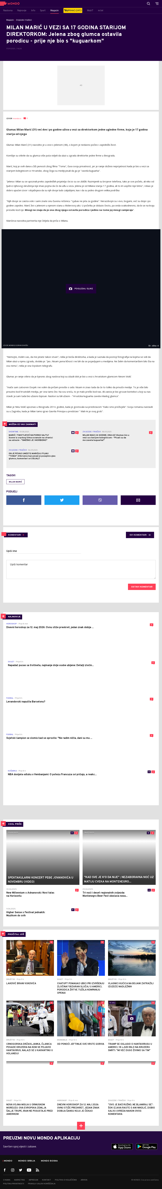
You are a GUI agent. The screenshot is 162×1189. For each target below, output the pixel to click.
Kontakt (46, 1180)
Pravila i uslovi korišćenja (41, 1184)
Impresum (33, 1180)
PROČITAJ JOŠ (16, 934)
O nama (6, 1180)
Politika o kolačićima (66, 1180)
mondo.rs (17, 119)
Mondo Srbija (26, 1161)
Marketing (19, 1180)
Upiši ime (11, 551)
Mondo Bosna (49, 1161)
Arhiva (84, 1180)
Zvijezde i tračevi (24, 20)
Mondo (8, 1161)
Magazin (10, 20)
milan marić (15, 482)
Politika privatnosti (13, 1184)
